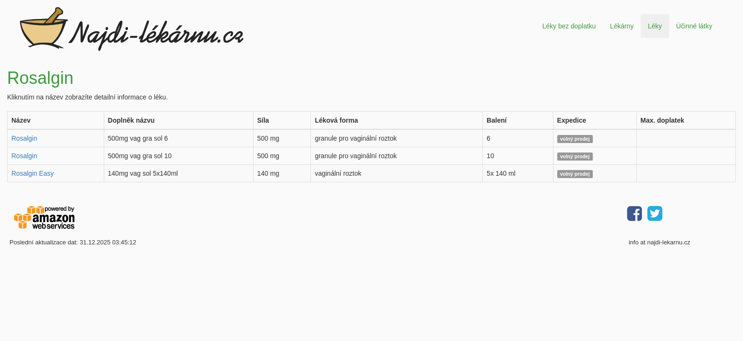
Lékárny (622, 26)
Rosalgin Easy (32, 173)
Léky (655, 26)
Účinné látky (694, 26)
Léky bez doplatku (569, 26)
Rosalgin (24, 138)
